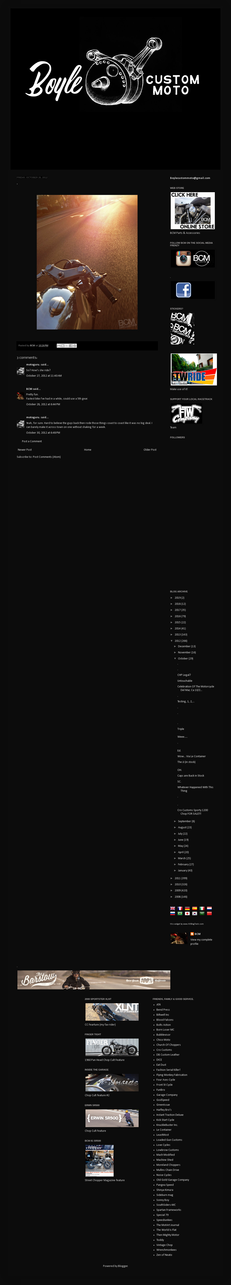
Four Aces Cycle (165, 1079)
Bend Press (163, 1009)
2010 (178, 884)
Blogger (123, 1266)
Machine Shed (164, 1160)
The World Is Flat (166, 1230)
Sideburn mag (164, 1195)
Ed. (179, 750)
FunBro (160, 1090)
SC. (179, 781)
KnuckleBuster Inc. (167, 1125)
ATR (158, 1004)
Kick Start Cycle (165, 1120)
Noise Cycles (164, 1175)
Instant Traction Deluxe (170, 1115)
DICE (159, 1059)
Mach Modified (165, 1155)
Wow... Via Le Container (191, 756)
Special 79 (162, 1215)
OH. (179, 770)
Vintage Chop (164, 1245)
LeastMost (162, 1135)
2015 (178, 622)
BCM (29, 389)
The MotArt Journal (167, 1225)
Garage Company (166, 1095)
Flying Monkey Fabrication (171, 1075)
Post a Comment (32, 441)
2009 (178, 890)
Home (87, 449)
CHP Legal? (184, 675)
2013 (178, 634)
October (183, 658)
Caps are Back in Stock (190, 775)
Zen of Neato (164, 1255)
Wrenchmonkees (166, 1250)
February (183, 864)
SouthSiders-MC (166, 1205)
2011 (178, 878)
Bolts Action (163, 1025)
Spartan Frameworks (168, 1210)
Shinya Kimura (164, 1190)
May (181, 846)
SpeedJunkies (164, 1220)
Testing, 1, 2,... (185, 701)
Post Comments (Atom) (47, 457)
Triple (180, 729)
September (185, 821)
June (181, 840)
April (181, 852)
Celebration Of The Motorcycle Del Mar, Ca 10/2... (195, 688)
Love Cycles (163, 1145)
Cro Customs (164, 1050)
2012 (178, 641)
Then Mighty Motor (167, 1235)
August (182, 827)
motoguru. (33, 364)
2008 (178, 897)
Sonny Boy (162, 1200)
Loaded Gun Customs (169, 1140)
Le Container (164, 1129)
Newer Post (25, 449)
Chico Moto (163, 1039)
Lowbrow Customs (167, 1150)
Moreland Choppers (168, 1165)
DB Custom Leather (168, 1054)
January (183, 870)
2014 (178, 628)
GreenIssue (163, 1104)
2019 (178, 597)
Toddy (160, 1240)
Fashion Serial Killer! (168, 1070)
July (180, 833)
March (182, 858)
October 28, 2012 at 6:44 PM (43, 404)
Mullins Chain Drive (167, 1170)
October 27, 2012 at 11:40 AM (44, 375)
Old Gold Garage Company (172, 1180)
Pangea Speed (165, 1185)
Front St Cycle (164, 1084)
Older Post (150, 449)
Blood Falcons (164, 1020)
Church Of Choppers (168, 1045)
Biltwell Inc (162, 1014)
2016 (178, 616)
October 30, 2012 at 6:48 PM (43, 432)
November (184, 652)
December (184, 646)
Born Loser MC (165, 1029)
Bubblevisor (163, 1034)
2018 (178, 604)
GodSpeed (162, 1100)
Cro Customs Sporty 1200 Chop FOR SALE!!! (192, 812)
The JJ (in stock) (186, 762)
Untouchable (184, 681)
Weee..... (182, 736)
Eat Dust (161, 1065)
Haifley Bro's (164, 1110)
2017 (178, 610)
